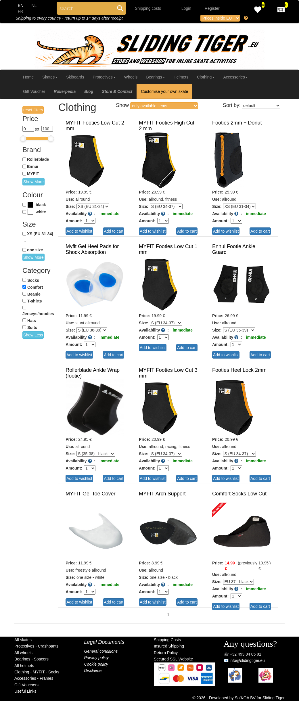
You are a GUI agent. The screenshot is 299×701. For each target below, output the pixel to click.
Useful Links (25, 691)
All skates (23, 639)
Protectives (104, 77)
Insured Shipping (169, 646)
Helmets (181, 77)
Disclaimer (93, 670)
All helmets (24, 665)
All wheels (23, 652)
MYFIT (33, 173)
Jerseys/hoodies (38, 313)
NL (34, 5)
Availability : (80, 213)
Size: (70, 206)
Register (212, 8)
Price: (71, 192)
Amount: (74, 221)
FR (20, 11)
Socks (33, 280)
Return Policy (166, 652)
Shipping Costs (167, 639)
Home (28, 77)
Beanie (34, 294)
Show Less (33, 335)
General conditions (101, 651)
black (41, 204)
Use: (70, 199)
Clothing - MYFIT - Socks (36, 672)
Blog (88, 91)
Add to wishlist (79, 231)
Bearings (155, 77)
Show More (33, 181)
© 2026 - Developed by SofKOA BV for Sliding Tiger (238, 698)
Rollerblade (38, 159)
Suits (32, 327)
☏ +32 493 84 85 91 (242, 654)
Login (186, 8)
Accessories (235, 77)
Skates (49, 77)
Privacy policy (96, 657)
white (41, 212)
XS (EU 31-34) (40, 233)
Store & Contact (117, 91)
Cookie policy (96, 664)
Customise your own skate (164, 91)
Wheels (131, 77)
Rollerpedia (65, 91)
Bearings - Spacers (31, 659)
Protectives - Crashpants (36, 646)
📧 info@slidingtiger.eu (244, 660)
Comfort (35, 287)
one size (35, 250)
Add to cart (113, 231)
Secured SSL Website (173, 659)
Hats (31, 320)
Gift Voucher (34, 91)
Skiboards (75, 77)
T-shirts (34, 301)
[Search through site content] (85, 8)
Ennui (32, 166)
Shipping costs (148, 8)
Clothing (205, 77)
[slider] (23, 138)
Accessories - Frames (33, 678)
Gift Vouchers (26, 685)
